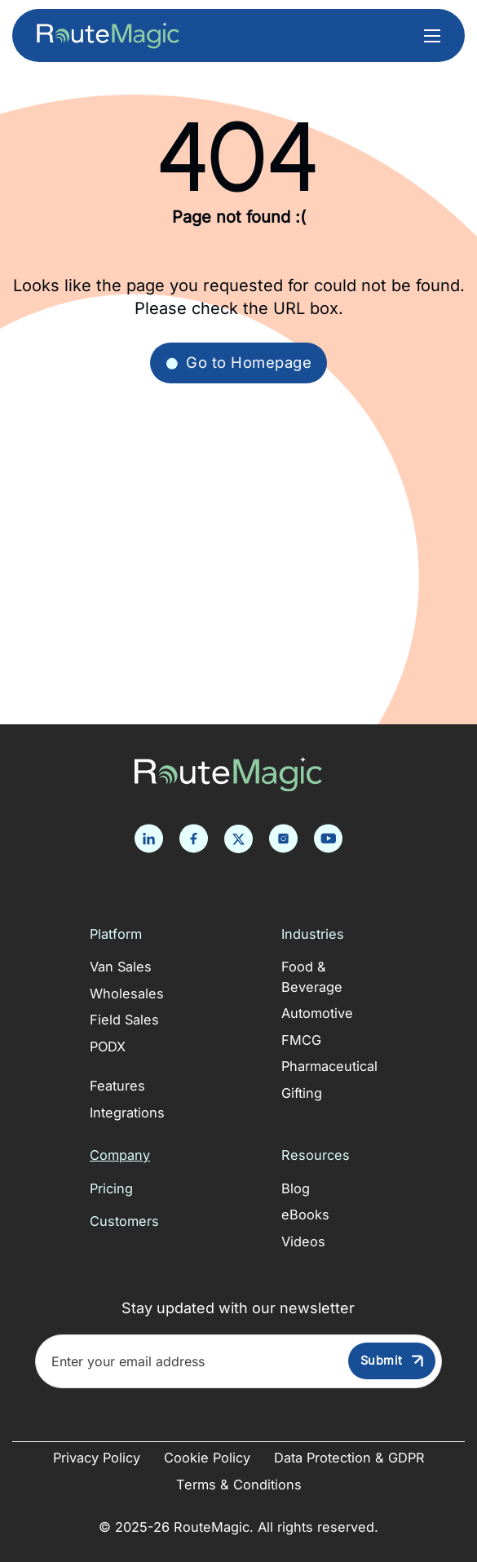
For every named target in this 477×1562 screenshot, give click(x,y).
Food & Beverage (311, 976)
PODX (108, 1046)
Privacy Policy (96, 1457)
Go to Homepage (238, 362)
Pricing (111, 1188)
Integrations (127, 1112)
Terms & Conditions (239, 1484)
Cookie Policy (207, 1457)
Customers (124, 1221)
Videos (303, 1241)
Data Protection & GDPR (349, 1457)
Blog (295, 1188)
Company (120, 1155)
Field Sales (124, 1019)
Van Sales (121, 966)
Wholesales (127, 993)
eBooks (305, 1214)
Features (117, 1085)
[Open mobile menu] (432, 35)
